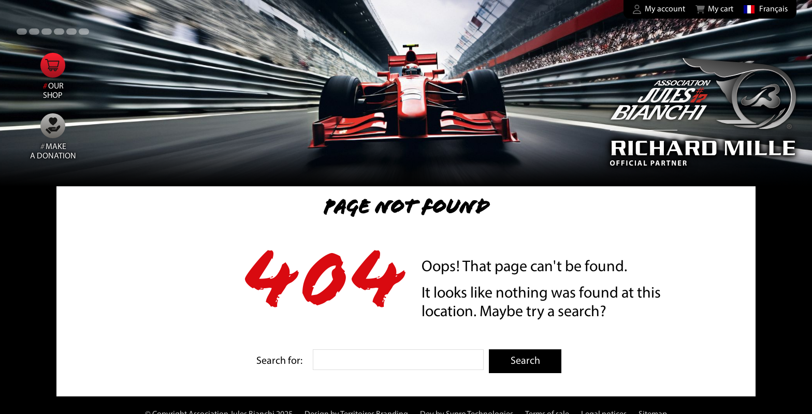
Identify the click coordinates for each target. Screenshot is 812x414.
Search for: (279, 361)
